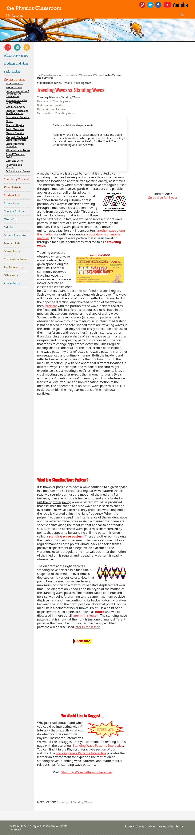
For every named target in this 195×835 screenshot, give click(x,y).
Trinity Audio (73, 125)
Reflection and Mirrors (14, 166)
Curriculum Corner (16, 259)
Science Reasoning (15, 235)
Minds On (10, 219)
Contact (141, 826)
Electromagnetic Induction (15, 145)
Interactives (11, 203)
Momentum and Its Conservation (16, 101)
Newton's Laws (14, 87)
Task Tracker (12, 71)
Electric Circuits (15, 133)
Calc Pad (9, 227)
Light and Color (14, 161)
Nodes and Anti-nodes (50, 105)
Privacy (129, 826)
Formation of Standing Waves (54, 101)
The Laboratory (13, 267)
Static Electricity (15, 129)
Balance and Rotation (18, 117)
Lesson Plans (12, 251)
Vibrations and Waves (18, 150)
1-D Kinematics (14, 83)
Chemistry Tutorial (16, 179)
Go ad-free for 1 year (162, 197)
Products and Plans (16, 63)
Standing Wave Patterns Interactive (98, 745)
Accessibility (12, 283)
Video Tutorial (13, 187)
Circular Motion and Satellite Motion (17, 112)
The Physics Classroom (48, 75)
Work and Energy (15, 107)
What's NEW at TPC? (17, 55)
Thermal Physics (15, 125)
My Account (14, 15)
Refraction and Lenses (18, 171)
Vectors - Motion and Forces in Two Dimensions (17, 94)
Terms (179, 826)
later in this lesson (86, 615)
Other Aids (11, 275)
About (152, 826)
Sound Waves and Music (15, 155)
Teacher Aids (12, 243)
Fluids (9, 121)
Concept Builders (15, 211)
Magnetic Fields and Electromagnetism (17, 138)
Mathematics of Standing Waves (56, 113)
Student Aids (12, 195)
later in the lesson (87, 627)
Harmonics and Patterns (51, 109)
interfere (51, 306)
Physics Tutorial (14, 79)
